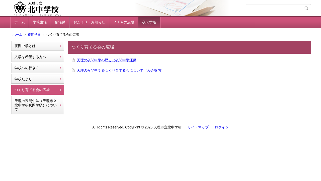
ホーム (19, 22)
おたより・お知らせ (89, 22)
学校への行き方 (27, 68)
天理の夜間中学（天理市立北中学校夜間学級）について (36, 105)
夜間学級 (149, 22)
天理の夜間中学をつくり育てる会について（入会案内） (121, 70)
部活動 (60, 22)
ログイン (222, 127)
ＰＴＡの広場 (123, 22)
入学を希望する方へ (30, 57)
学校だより (23, 79)
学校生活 (40, 22)
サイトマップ (198, 127)
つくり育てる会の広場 (32, 90)
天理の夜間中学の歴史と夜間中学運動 (106, 60)
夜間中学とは (25, 46)
